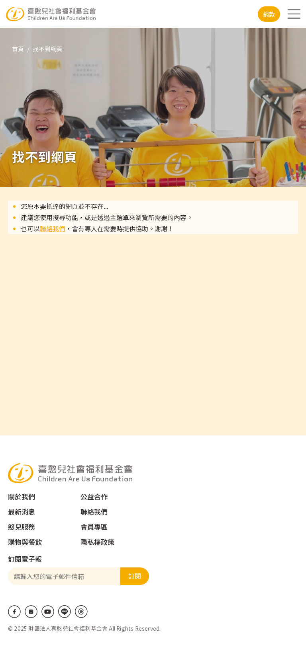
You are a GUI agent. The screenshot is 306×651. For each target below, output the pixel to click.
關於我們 (21, 496)
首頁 (18, 49)
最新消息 (21, 512)
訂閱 (134, 576)
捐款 (269, 14)
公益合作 (94, 496)
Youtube (47, 611)
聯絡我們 (52, 228)
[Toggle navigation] (294, 14)
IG (31, 611)
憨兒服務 (21, 527)
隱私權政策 (97, 542)
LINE (64, 611)
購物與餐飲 (25, 542)
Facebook (14, 611)
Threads (81, 611)
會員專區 (94, 527)
